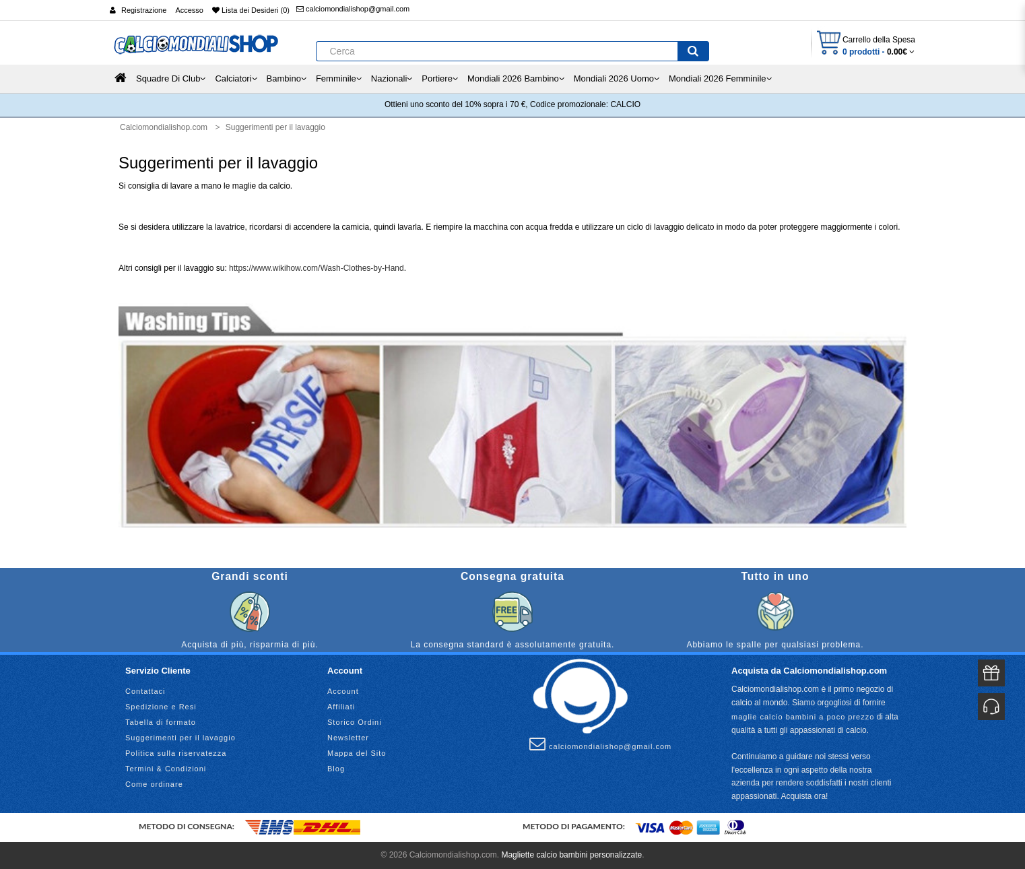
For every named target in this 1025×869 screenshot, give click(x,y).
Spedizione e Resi (161, 707)
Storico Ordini (354, 722)
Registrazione (143, 10)
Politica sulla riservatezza (176, 753)
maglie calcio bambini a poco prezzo (802, 717)
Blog (336, 769)
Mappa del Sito (356, 753)
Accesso (189, 10)
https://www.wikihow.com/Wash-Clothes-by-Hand (316, 268)
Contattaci (145, 691)
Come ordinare (154, 784)
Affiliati (341, 707)
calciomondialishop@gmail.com (352, 9)
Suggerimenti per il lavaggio (180, 738)
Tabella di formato (160, 722)
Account (343, 691)
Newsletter (348, 738)
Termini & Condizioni (165, 769)
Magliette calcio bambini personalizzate (571, 855)
